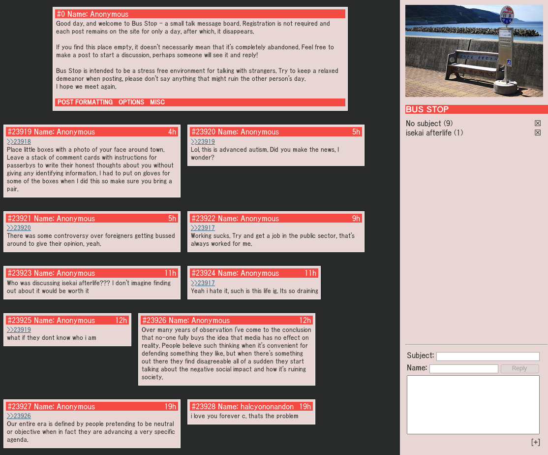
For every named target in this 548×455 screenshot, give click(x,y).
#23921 (19, 218)
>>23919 (203, 141)
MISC (157, 102)
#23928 (203, 406)
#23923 (19, 273)
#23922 (203, 218)
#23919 (19, 131)
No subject (425, 123)
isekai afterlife (429, 132)
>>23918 (19, 141)
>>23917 (203, 228)
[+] (535, 442)
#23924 (203, 273)
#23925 (19, 320)
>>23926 (19, 416)
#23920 (203, 131)
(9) (448, 123)
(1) (458, 132)
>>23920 (19, 228)
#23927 (19, 406)
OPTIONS (131, 102)
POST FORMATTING (85, 102)
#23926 (154, 320)
